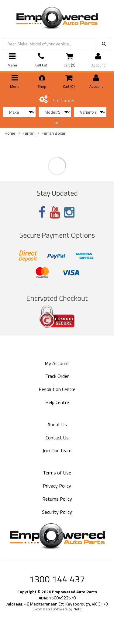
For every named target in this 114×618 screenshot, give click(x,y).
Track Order (57, 376)
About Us (57, 424)
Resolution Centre (57, 389)
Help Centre (57, 402)
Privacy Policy (57, 485)
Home (10, 133)
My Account (57, 363)
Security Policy (57, 512)
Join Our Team (57, 450)
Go (57, 122)
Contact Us (57, 437)
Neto (77, 609)
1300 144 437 (57, 579)
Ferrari (28, 133)
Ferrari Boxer (54, 133)
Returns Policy (57, 499)
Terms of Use (57, 472)
